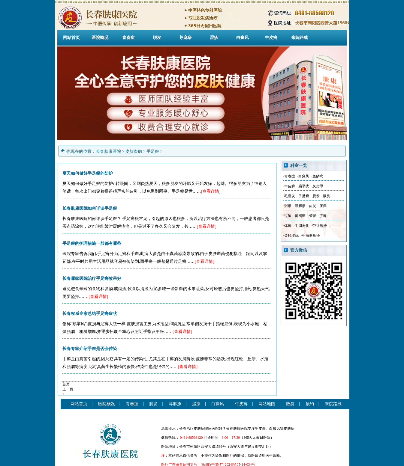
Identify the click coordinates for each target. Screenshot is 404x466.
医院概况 (100, 37)
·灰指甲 (317, 186)
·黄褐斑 (300, 216)
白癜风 (242, 37)
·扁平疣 (303, 186)
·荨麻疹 (300, 206)
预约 (310, 404)
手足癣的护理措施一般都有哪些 (91, 243)
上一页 (67, 389)
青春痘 (128, 37)
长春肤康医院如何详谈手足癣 (89, 208)
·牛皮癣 (289, 186)
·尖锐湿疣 (291, 235)
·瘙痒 (322, 206)
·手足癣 (303, 196)
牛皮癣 (271, 37)
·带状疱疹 (319, 226)
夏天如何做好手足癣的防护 (87, 173)
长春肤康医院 (108, 151)
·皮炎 (312, 206)
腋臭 (290, 404)
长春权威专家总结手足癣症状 (89, 313)
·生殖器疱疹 (310, 235)
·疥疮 (322, 216)
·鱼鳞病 (317, 176)
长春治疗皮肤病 (191, 428)
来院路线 (299, 37)
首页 (66, 384)
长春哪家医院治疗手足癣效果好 (91, 278)
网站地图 (266, 404)
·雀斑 (312, 216)
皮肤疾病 (133, 151)
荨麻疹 (185, 37)
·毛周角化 (301, 226)
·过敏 (287, 216)
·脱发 (316, 196)
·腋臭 (326, 196)
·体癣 (287, 226)
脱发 (157, 37)
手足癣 (152, 151)
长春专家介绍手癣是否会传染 (89, 348)
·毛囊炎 (289, 196)
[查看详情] (211, 191)
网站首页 (71, 37)
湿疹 (214, 37)
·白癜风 (303, 176)
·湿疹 (287, 206)
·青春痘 (289, 176)
